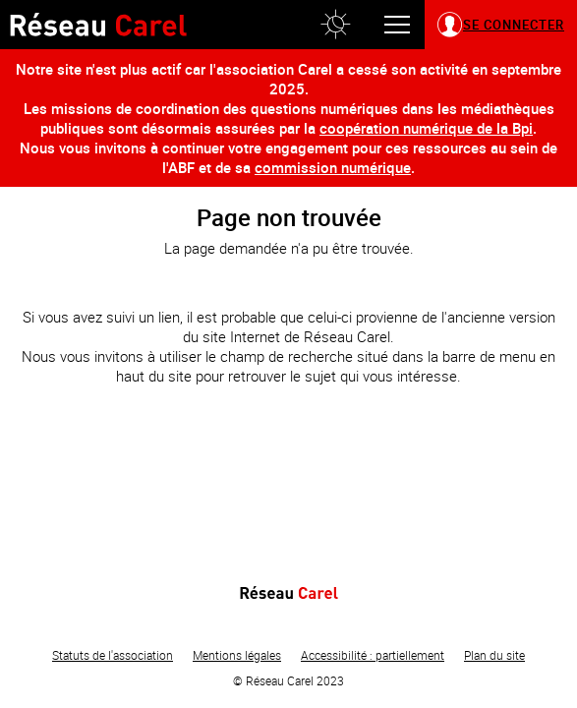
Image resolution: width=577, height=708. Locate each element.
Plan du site (494, 655)
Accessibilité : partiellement (372, 655)
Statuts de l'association (112, 655)
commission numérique (333, 167)
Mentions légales (237, 655)
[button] (335, 24)
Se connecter (513, 24)
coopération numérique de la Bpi (426, 128)
